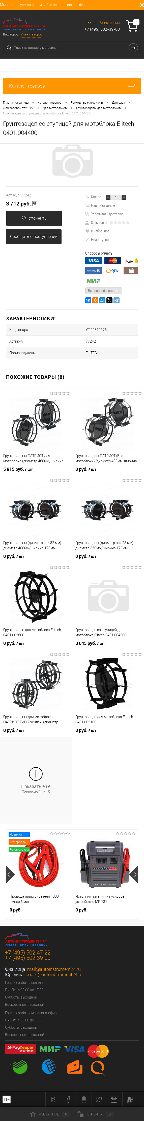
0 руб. (85, 469)
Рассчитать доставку (104, 213)
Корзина (95, 1114)
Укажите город (31, 34)
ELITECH (92, 353)
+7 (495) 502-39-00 (102, 29)
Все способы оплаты (103, 290)
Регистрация (109, 23)
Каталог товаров (72, 86)
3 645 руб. (90, 643)
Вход (92, 23)
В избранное (97, 230)
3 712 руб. (22, 203)
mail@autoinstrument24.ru (54, 969)
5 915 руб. (18, 469)
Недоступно (97, 239)
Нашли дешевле (100, 205)
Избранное (50, 1114)
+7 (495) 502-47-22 (27, 952)
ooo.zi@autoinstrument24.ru (54, 974)
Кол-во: (96, 196)
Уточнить (34, 218)
